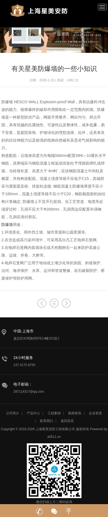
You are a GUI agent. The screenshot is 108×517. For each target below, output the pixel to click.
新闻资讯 (74, 413)
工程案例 (54, 413)
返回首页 (67, 421)
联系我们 (46, 421)
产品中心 (33, 413)
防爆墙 (7, 224)
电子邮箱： (23, 384)
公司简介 (12, 413)
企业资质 (95, 413)
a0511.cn (54, 437)
